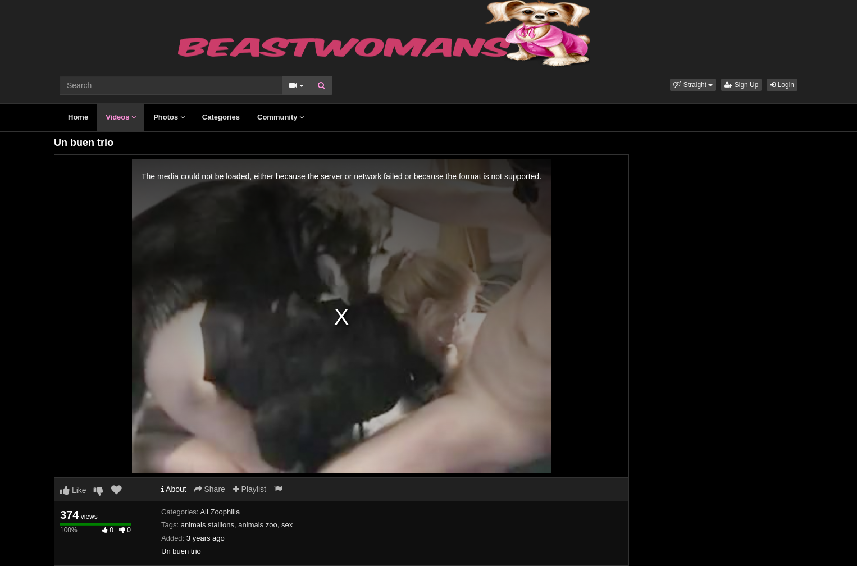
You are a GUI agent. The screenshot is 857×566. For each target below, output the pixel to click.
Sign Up (741, 85)
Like (73, 490)
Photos (169, 117)
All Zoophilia (220, 512)
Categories (221, 117)
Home (78, 117)
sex (287, 525)
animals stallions (207, 525)
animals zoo (257, 525)
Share (209, 489)
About (173, 489)
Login (782, 85)
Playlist (249, 489)
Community (280, 117)
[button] (693, 85)
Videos (121, 117)
